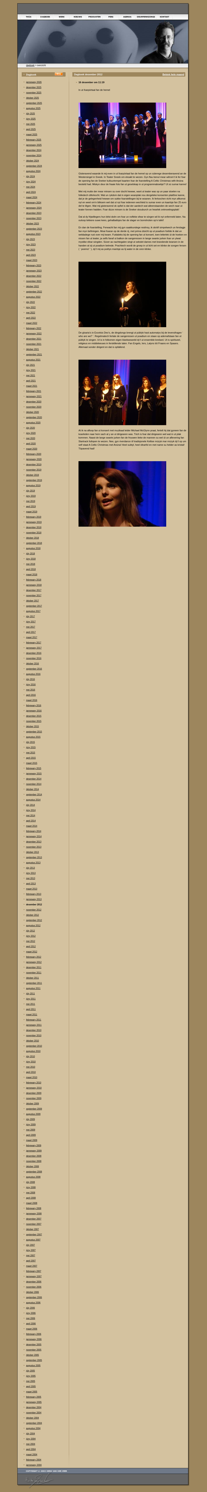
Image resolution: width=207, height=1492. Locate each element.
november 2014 (33, 784)
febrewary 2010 (33, 1082)
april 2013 (31, 883)
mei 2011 (30, 1004)
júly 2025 (30, 113)
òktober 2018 (32, 538)
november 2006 (33, 1287)
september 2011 (34, 983)
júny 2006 (31, 1313)
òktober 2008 (32, 1166)
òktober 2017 (32, 601)
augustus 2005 (33, 1365)
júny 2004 (31, 1439)
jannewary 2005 (34, 1402)
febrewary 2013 (33, 894)
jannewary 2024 (34, 208)
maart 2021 (31, 386)
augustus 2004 (33, 1428)
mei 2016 (30, 690)
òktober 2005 (32, 1355)
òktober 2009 (32, 1103)
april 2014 (31, 821)
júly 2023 (30, 239)
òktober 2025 (32, 98)
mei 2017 (30, 627)
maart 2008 (31, 1203)
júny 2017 (31, 622)
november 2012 (33, 910)
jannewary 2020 (34, 459)
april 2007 (31, 1261)
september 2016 (34, 669)
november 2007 (33, 1224)
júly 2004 (30, 1433)
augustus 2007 (33, 1240)
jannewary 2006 (34, 1339)
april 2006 (31, 1323)
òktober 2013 (32, 852)
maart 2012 (31, 952)
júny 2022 (31, 307)
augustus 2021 (33, 360)
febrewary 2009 (33, 1145)
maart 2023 (31, 260)
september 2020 (34, 417)
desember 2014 (33, 779)
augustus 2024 (33, 171)
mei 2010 (30, 1067)
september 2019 (34, 480)
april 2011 (31, 1009)
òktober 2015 (32, 726)
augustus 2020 (33, 422)
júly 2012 (30, 931)
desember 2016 (33, 653)
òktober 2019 (32, 475)
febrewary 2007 (33, 1271)
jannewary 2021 (34, 396)
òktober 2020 (32, 412)
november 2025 (33, 92)
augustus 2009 (33, 1114)
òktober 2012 (32, 915)
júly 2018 (30, 553)
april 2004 (31, 1449)
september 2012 (34, 920)
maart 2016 (31, 700)
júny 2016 (31, 684)
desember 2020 (33, 402)
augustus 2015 (33, 737)
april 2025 (31, 129)
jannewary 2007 (34, 1276)
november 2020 (33, 407)
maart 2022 (31, 323)
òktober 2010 (32, 1041)
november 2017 (33, 595)
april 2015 (31, 758)
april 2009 (31, 1135)
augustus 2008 (33, 1177)
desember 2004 (33, 1407)
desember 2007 (33, 1219)
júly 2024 (30, 176)
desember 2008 (33, 1156)
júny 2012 (31, 936)
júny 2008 (31, 1187)
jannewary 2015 (34, 773)
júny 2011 (31, 999)
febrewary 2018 (33, 580)
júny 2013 (31, 873)
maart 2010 (31, 1077)
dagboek (30, 65)
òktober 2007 (32, 1229)
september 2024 (34, 166)
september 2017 (34, 606)
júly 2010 (30, 1056)
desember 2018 (33, 527)
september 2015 (34, 732)
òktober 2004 (32, 1418)
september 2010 (34, 1046)
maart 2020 (31, 449)
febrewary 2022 (33, 328)
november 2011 (33, 972)
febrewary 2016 (33, 705)
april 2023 (31, 255)
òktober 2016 (32, 663)
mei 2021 (30, 375)
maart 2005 (31, 1392)
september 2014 (34, 794)
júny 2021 (31, 370)
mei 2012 (30, 941)
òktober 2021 (32, 349)
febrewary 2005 (33, 1397)
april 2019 (31, 506)
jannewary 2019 (34, 522)
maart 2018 (31, 574)
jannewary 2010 (34, 1088)
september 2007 (34, 1234)
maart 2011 (31, 1014)
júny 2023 (31, 244)
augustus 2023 (33, 234)
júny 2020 (31, 433)
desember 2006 (33, 1282)
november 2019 (33, 470)
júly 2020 (30, 428)
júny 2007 (31, 1250)
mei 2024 (30, 187)
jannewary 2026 (34, 82)
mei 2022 (30, 312)
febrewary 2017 (33, 642)
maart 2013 (31, 889)
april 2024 (31, 192)
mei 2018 (30, 564)
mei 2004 (30, 1444)
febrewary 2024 (33, 202)
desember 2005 (33, 1344)
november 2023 (33, 218)
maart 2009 (31, 1140)
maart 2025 (31, 134)
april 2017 (31, 632)
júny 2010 (31, 1062)
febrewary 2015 (33, 768)
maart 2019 (31, 512)
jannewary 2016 (34, 711)
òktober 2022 (32, 286)
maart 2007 (31, 1266)
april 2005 (31, 1386)
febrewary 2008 (33, 1208)
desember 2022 (33, 276)
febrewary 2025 (33, 140)
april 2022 (31, 318)
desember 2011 (33, 967)
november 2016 (33, 658)
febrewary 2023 (33, 265)
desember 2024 (33, 150)
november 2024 (33, 155)
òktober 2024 (32, 161)
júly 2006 (30, 1308)
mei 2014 (30, 815)
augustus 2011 (33, 988)
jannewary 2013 (34, 899)
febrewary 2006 (33, 1334)
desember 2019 (33, 464)
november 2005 (33, 1350)
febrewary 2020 (33, 454)
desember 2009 (33, 1093)
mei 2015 (30, 752)
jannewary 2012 (34, 962)
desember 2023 (33, 213)
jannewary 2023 (34, 271)
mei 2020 (30, 438)
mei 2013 (30, 878)
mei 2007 (30, 1255)
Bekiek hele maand (173, 74)
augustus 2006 (33, 1302)
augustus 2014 (33, 800)
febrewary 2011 (33, 1020)
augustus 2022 (33, 297)
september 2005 (34, 1360)
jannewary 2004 (34, 1465)
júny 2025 (31, 119)
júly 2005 (30, 1371)
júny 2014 (31, 810)
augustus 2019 (33, 485)
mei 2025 (30, 124)
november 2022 (33, 281)
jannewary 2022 (34, 333)
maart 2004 (31, 1454)
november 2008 (33, 1161)
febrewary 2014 (33, 831)
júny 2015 (31, 747)
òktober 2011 (32, 978)
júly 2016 (30, 679)
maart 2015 (31, 763)
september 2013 (34, 857)
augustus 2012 (33, 925)
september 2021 (34, 354)
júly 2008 (30, 1182)
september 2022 (34, 291)
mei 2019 (30, 501)
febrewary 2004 (33, 1460)
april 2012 (31, 946)
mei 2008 (30, 1192)
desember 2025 (33, 87)
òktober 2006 (32, 1292)
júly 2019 (30, 491)
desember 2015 (33, 716)
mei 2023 (30, 250)
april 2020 (31, 443)
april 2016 (31, 695)
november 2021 (33, 344)
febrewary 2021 (33, 391)
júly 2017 (30, 616)
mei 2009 (30, 1130)
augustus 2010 (33, 1051)
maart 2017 (31, 637)
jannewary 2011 (34, 1025)
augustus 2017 (33, 611)
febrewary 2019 (33, 517)
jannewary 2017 (34, 648)
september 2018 (34, 543)
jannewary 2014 (34, 836)
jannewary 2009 (34, 1151)
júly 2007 (30, 1245)
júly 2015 (30, 742)
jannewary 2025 (34, 145)
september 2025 (34, 103)
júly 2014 (30, 805)
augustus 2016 (33, 674)
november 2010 (33, 1035)
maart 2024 (31, 197)
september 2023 (34, 229)
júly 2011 (30, 993)
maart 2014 (31, 826)
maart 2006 (31, 1329)
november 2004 (33, 1412)
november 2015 (33, 721)
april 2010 (31, 1072)
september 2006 (34, 1297)
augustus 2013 (33, 862)
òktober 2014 (32, 789)
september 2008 (34, 1172)
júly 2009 (30, 1119)
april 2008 (31, 1198)
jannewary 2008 (34, 1213)
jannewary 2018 (34, 585)
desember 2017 (33, 590)
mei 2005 (30, 1381)
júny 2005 (31, 1376)
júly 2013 (30, 868)
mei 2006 (30, 1318)
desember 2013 (33, 842)
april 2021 (31, 381)
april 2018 (31, 569)
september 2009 (34, 1109)
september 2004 (34, 1423)
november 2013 (33, 847)
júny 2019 (31, 496)
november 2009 (33, 1098)
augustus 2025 (33, 108)
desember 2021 (33, 339)
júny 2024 (31, 181)
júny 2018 (31, 559)
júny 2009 (31, 1124)
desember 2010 (33, 1030)
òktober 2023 (32, 223)
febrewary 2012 (33, 957)
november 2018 (33, 532)
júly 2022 (30, 302)
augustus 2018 (33, 548)
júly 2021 (30, 365)
